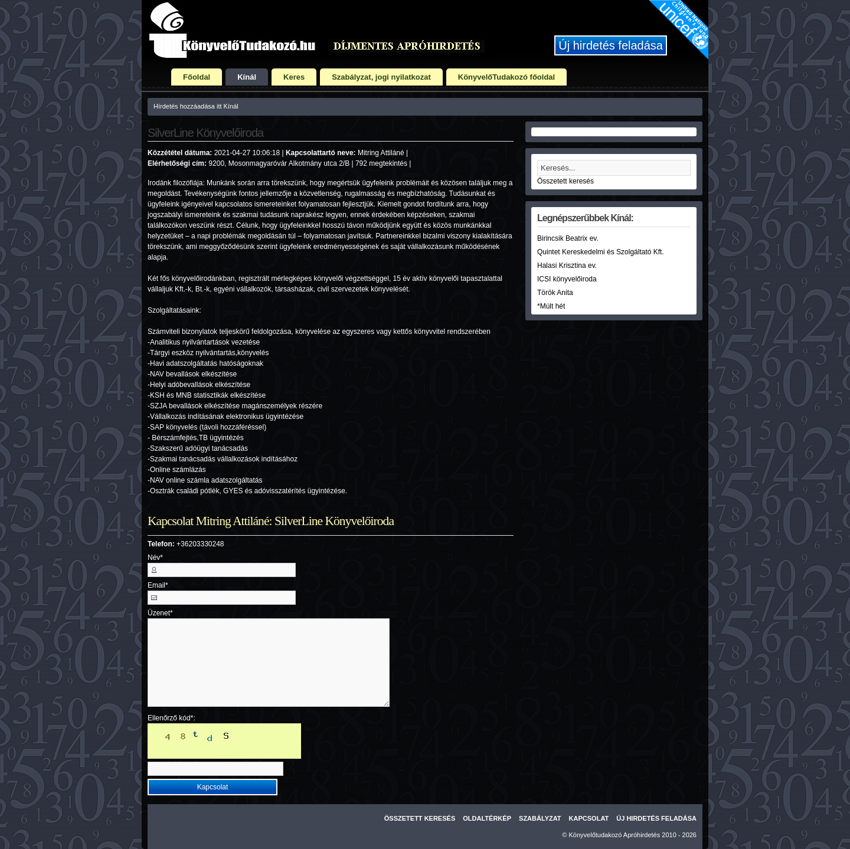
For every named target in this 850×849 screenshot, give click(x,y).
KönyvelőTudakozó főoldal (506, 77)
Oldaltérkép (487, 818)
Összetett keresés (565, 181)
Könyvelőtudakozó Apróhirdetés (615, 834)
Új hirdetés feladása (610, 45)
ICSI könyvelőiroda (567, 279)
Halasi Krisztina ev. (567, 265)
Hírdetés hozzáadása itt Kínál (195, 106)
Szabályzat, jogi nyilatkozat (381, 77)
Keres (294, 77)
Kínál (246, 77)
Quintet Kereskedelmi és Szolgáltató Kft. (600, 252)
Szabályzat (540, 818)
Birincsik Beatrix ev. (568, 238)
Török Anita (555, 293)
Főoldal (196, 77)
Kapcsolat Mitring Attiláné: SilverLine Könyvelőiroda (271, 521)
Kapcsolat (589, 818)
